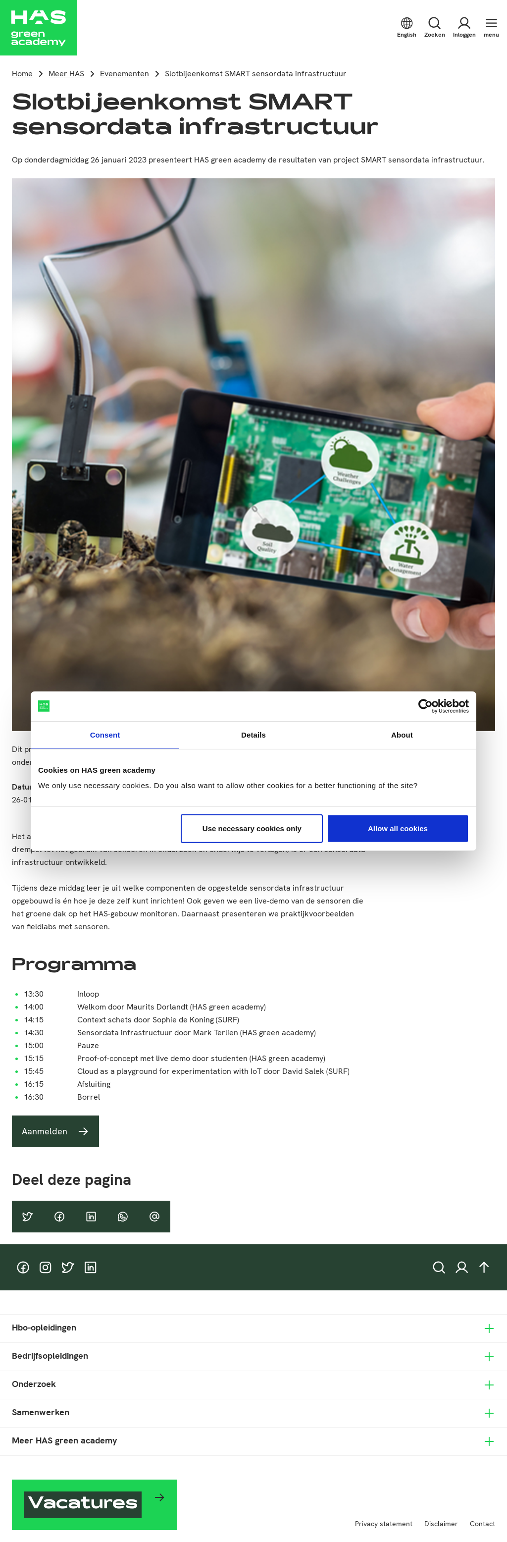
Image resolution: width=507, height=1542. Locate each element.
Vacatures (83, 1504)
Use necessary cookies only (252, 828)
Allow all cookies (398, 828)
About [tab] (402, 734)
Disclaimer (441, 1523)
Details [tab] (253, 734)
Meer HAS (66, 73)
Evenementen (124, 73)
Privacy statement (383, 1523)
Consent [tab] (105, 734)
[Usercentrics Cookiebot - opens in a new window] (425, 705)
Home (22, 73)
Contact (482, 1523)
